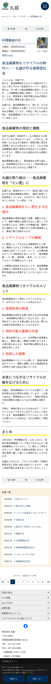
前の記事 (11, 29)
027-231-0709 (14, 644)
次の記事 (39, 29)
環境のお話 (7, 55)
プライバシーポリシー (28, 670)
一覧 (25, 29)
